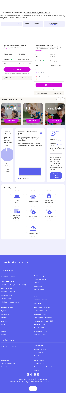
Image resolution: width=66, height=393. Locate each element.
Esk (28, 108)
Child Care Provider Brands (10, 302)
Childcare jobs (39, 363)
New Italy (54, 108)
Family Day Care (33, 201)
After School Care (49, 217)
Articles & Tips (6, 299)
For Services (7, 340)
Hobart (3, 335)
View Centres (11, 121)
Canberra (4, 328)
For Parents (7, 270)
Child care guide (6, 295)
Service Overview (40, 349)
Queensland (38, 286)
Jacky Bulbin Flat (17, 108)
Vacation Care (33, 233)
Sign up (5, 277)
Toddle (36, 370)
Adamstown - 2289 (40, 331)
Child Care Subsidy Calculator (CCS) (13, 285)
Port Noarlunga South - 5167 (43, 321)
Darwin (3, 331)
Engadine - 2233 (39, 324)
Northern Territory (40, 300)
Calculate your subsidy (56, 175)
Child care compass (8, 292)
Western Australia (40, 293)
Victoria (36, 283)
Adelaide (4, 321)
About (21, 262)
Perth (3, 324)
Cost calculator (6, 288)
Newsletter (5, 367)
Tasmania (37, 303)
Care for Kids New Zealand (43, 367)
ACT (35, 296)
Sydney (3, 311)
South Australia (39, 290)
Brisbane (4, 318)
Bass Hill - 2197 (39, 328)
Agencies (37, 356)
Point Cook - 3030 (40, 335)
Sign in (13, 277)
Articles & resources (8, 363)
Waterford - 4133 (40, 314)
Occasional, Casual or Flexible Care (17, 217)
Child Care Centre (17, 201)
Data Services (38, 353)
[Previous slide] (58, 99)
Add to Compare (10, 77)
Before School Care (33, 217)
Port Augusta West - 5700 (43, 318)
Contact (28, 262)
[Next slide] (63, 99)
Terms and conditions (26, 379)
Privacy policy (42, 379)
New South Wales (40, 279)
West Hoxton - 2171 (40, 311)
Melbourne (5, 314)
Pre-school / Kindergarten (49, 201)
